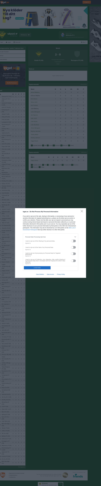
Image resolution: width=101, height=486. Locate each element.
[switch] (73, 241)
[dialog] (50, 243)
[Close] (82, 212)
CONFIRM (37, 267)
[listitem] (50, 237)
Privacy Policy (61, 274)
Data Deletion (40, 274)
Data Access (50, 274)
